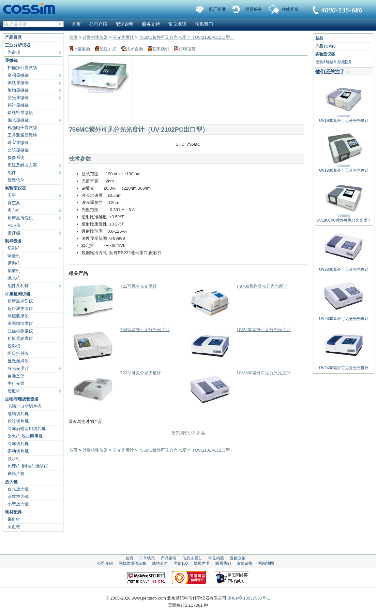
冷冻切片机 (18, 443)
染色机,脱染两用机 (25, 436)
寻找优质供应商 (132, 563)
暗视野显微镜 (20, 112)
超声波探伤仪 (20, 300)
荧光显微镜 (18, 97)
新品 (319, 38)
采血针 (14, 519)
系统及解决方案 (22, 165)
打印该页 (187, 49)
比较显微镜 (18, 150)
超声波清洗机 (20, 217)
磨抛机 (14, 263)
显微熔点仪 (18, 360)
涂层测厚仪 (18, 315)
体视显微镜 (18, 82)
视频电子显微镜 (22, 127)
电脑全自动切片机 (24, 406)
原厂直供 (217, 9)
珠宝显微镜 (18, 142)
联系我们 (337, 10)
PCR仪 (14, 225)
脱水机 (14, 458)
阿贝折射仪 (18, 353)
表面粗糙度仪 (20, 323)
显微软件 (16, 180)
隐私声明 (201, 563)
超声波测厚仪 (20, 308)
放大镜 (11, 481)
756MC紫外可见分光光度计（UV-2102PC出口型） (186, 37)
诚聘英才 (160, 563)
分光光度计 (18, 368)
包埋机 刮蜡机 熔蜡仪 (28, 466)
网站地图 (266, 563)
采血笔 (14, 526)
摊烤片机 (16, 473)
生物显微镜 (18, 90)
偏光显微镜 (18, 120)
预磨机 (14, 270)
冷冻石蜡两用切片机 (27, 428)
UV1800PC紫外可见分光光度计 (343, 218)
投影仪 (14, 345)
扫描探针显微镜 (22, 67)
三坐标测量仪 (20, 330)
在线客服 (290, 9)
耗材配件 (13, 512)
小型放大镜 (18, 503)
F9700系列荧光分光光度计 (262, 286)
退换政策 (238, 558)
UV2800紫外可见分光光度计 (343, 267)
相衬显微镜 (18, 105)
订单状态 (147, 558)
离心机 (14, 210)
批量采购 (81, 49)
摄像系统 (16, 157)
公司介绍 (98, 24)
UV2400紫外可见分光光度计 (264, 329)
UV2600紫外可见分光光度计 (264, 372)
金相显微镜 (18, 75)
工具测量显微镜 (22, 135)
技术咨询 (134, 49)
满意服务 (253, 9)
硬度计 (14, 390)
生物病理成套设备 (22, 399)
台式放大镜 (18, 488)
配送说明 (124, 24)
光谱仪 (14, 52)
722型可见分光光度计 (140, 372)
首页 (76, 24)
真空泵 (14, 202)
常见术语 (177, 24)
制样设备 (13, 241)
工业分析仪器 (17, 45)
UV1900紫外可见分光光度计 (343, 118)
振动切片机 (18, 451)
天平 (12, 195)
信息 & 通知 (192, 558)
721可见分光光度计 (138, 286)
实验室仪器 (15, 188)
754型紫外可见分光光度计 (145, 329)
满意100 (180, 563)
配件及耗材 (18, 285)
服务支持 (151, 24)
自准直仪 (16, 375)
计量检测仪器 (17, 293)
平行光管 (16, 383)
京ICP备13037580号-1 (249, 598)
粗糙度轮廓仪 (20, 338)
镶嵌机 (14, 255)
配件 (12, 172)
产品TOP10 (325, 46)
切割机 (14, 248)
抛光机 (14, 278)
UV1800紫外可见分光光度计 (343, 168)
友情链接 (244, 563)
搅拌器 (14, 232)
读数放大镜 (18, 496)
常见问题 (216, 558)
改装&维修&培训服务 (333, 62)
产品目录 (13, 37)
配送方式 (107, 49)
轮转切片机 (18, 421)
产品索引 (168, 558)
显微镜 (11, 60)
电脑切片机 (18, 413)
